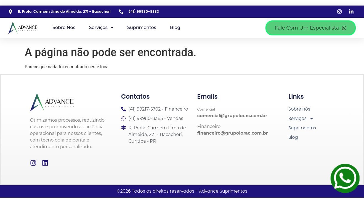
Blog (175, 27)
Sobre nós (63, 27)
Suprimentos (141, 27)
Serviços (101, 27)
